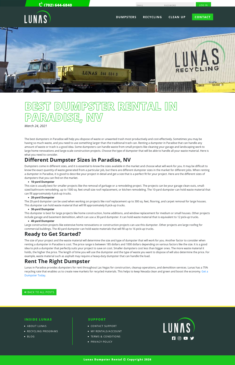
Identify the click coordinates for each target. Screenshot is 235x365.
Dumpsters (126, 17)
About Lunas (37, 326)
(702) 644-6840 (58, 5)
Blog (31, 336)
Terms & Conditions (107, 336)
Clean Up (177, 17)
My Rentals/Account (108, 331)
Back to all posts (39, 292)
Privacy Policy (103, 341)
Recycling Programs (44, 331)
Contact (203, 17)
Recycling (152, 17)
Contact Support (105, 326)
